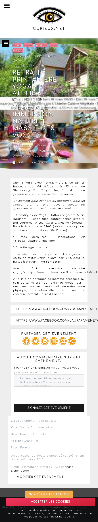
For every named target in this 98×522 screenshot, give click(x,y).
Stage (56, 151)
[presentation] (41, 394)
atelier (28, 45)
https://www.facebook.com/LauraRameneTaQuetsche (51, 320)
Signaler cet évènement (49, 408)
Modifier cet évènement (40, 477)
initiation (41, 45)
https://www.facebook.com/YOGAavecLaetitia (51, 309)
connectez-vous (67, 367)
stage (16, 45)
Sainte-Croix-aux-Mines (29, 145)
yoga (54, 45)
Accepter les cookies (50, 501)
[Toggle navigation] (7, 6)
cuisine (17, 50)
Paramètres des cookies (49, 494)
